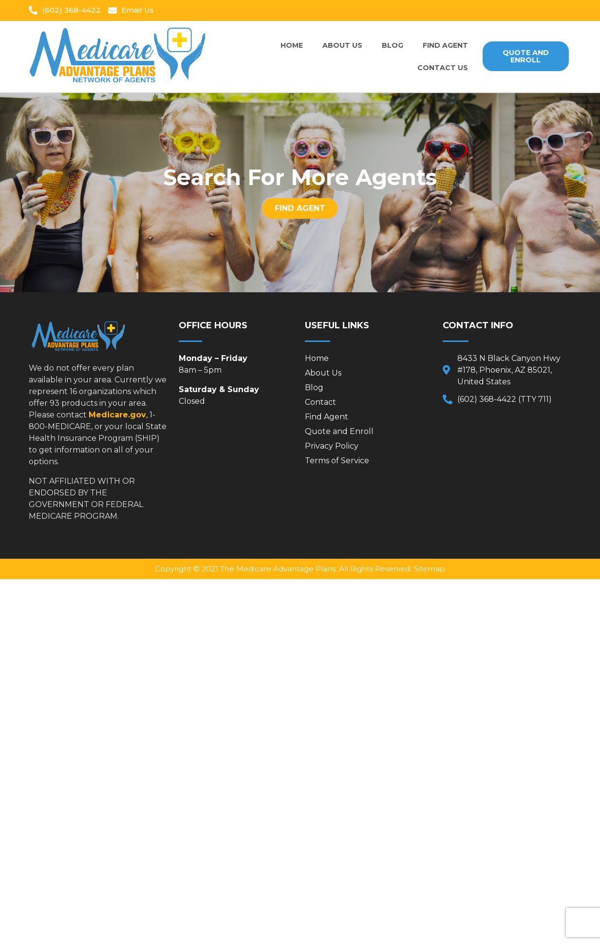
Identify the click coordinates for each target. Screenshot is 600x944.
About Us (342, 45)
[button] (526, 56)
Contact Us (442, 67)
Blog (392, 45)
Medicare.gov (117, 414)
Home (292, 45)
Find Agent (445, 45)
